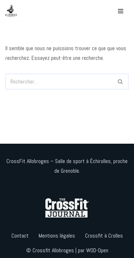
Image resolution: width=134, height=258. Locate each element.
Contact (20, 235)
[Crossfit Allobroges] (12, 11)
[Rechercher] (59, 81)
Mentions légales (57, 235)
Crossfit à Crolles (104, 235)
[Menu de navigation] (121, 11)
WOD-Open (97, 250)
